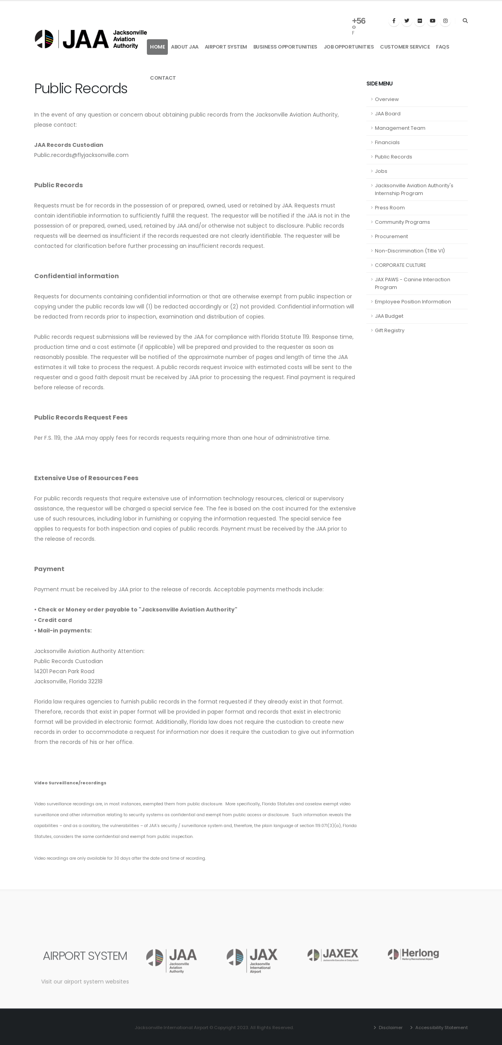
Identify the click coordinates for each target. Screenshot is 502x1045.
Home (157, 47)
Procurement (391, 236)
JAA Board (388, 113)
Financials (387, 142)
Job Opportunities (349, 47)
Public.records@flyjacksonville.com (81, 155)
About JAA (185, 47)
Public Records (393, 156)
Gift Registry (389, 330)
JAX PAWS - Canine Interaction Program (412, 283)
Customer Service (405, 47)
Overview (387, 99)
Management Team (400, 128)
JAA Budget (389, 316)
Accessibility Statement (441, 1027)
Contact (163, 78)
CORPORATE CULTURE (400, 265)
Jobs (381, 171)
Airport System (226, 47)
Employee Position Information (413, 301)
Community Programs (402, 222)
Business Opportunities (285, 47)
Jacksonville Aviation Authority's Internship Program (414, 189)
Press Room (390, 207)
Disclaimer (390, 1027)
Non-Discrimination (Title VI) (410, 250)
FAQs (442, 47)
